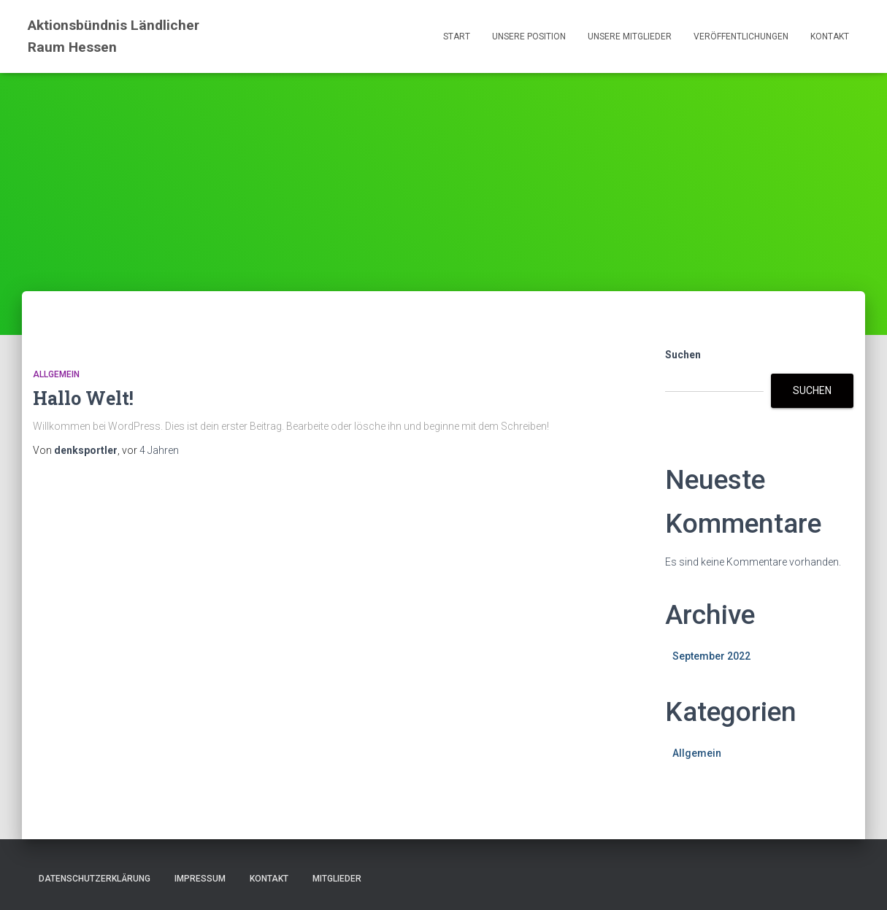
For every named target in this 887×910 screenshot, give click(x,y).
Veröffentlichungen (741, 36)
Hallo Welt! (83, 398)
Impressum (200, 879)
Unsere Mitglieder (630, 36)
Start (456, 36)
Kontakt (829, 36)
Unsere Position (529, 36)
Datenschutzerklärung (94, 879)
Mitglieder (336, 879)
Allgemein (56, 374)
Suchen (683, 354)
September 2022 (711, 656)
